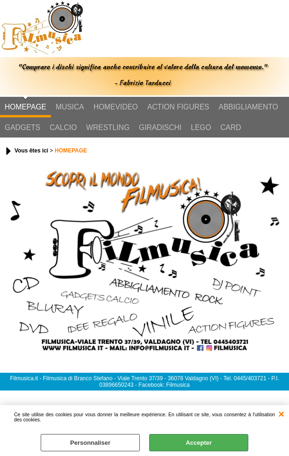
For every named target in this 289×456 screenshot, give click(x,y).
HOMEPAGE (25, 107)
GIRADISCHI (160, 127)
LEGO (201, 127)
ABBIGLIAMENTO (248, 107)
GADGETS (22, 127)
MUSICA (70, 107)
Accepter (199, 442)
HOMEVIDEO (116, 107)
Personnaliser (90, 442)
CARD (230, 127)
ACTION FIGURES (178, 107)
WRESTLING (108, 127)
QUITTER (281, 414)
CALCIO (63, 127)
